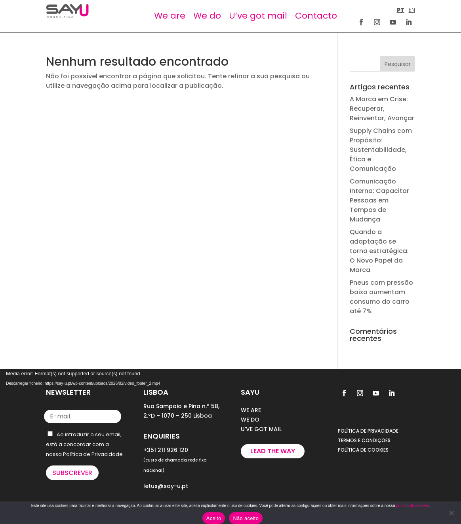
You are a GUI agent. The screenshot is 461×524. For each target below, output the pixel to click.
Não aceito (246, 518)
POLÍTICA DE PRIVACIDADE (368, 431)
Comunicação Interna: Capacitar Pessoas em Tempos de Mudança (379, 200)
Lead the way (272, 451)
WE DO (250, 420)
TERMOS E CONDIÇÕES (364, 440)
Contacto (316, 15)
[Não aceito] (451, 513)
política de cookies (412, 505)
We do (207, 15)
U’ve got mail (258, 15)
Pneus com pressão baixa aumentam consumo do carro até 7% (381, 297)
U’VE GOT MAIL (261, 429)
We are (169, 15)
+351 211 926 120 (165, 450)
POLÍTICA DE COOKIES (363, 449)
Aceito (213, 518)
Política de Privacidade (93, 454)
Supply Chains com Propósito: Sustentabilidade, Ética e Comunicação (381, 149)
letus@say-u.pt (165, 486)
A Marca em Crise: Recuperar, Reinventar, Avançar (382, 109)
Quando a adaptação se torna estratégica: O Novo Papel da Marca (379, 250)
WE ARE (251, 410)
